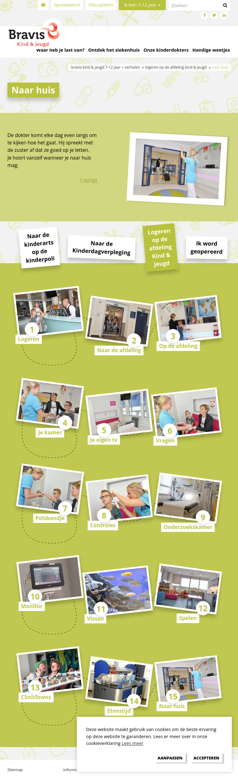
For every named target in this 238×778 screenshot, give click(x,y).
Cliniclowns (36, 697)
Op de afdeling (178, 345)
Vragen (165, 440)
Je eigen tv (103, 439)
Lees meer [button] (132, 743)
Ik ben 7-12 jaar (142, 5)
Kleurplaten (101, 5)
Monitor (31, 606)
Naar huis (172, 706)
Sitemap (15, 769)
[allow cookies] (206, 758)
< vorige (88, 180)
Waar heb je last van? (60, 50)
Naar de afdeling (119, 350)
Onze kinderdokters (166, 50)
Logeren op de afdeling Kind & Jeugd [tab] (160, 247)
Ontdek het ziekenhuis (114, 50)
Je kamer (50, 432)
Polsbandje (50, 518)
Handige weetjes (211, 50)
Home (43, 5)
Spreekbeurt (67, 5)
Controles (103, 525)
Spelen (188, 618)
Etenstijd (119, 710)
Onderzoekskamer (188, 527)
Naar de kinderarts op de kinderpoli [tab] (39, 247)
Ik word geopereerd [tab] (206, 247)
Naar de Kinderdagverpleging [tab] (101, 247)
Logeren (28, 339)
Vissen (95, 618)
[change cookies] (170, 758)
